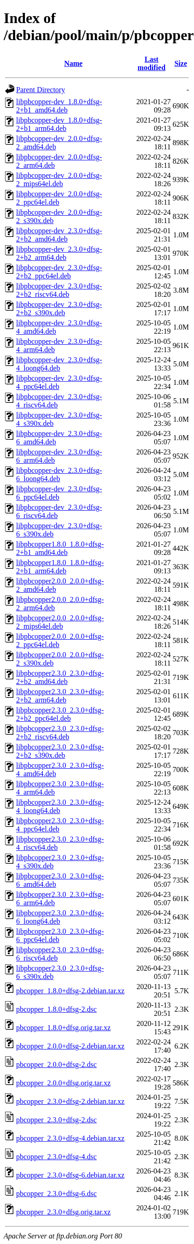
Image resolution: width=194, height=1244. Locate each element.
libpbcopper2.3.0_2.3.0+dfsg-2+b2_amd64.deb (60, 677)
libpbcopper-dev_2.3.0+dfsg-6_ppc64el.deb (59, 493)
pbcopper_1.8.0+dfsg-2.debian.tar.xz (70, 991)
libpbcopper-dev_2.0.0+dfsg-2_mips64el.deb (59, 179)
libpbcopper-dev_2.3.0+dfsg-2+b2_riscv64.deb (59, 290)
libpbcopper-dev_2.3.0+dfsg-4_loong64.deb (59, 364)
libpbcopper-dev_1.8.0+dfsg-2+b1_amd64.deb (59, 106)
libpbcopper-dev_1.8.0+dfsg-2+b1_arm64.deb (59, 124)
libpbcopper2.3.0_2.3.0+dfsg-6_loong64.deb (60, 917)
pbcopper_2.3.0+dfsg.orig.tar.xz (63, 1212)
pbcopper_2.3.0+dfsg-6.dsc (56, 1193)
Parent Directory (40, 90)
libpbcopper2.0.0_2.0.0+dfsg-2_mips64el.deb (60, 622)
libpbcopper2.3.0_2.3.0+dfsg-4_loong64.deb (60, 806)
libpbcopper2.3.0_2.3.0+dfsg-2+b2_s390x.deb (60, 751)
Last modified (151, 63)
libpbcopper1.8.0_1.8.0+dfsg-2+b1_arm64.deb (60, 567)
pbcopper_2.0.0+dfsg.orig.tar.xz (63, 1083)
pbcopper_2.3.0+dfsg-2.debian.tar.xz (70, 1101)
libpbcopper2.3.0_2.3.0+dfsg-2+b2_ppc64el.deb (60, 714)
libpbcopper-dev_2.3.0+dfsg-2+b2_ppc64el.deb (59, 272)
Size (180, 63)
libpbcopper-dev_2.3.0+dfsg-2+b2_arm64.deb (59, 253)
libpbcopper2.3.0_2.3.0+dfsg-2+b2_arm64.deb (60, 696)
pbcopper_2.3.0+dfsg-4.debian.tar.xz (70, 1138)
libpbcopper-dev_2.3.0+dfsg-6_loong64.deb (59, 474)
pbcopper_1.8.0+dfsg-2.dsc (56, 1009)
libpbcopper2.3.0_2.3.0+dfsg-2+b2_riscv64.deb (60, 733)
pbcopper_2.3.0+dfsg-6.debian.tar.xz (70, 1175)
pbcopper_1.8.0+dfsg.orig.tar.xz (63, 1028)
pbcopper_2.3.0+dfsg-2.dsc (56, 1120)
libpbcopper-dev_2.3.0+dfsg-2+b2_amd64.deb (59, 235)
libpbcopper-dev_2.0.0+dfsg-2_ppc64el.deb (59, 198)
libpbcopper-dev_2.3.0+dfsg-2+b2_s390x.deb (59, 309)
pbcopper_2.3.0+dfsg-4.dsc (56, 1157)
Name (73, 63)
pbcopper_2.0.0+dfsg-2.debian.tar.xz (70, 1046)
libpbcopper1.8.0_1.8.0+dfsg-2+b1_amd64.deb (60, 548)
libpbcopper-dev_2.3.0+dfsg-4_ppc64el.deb (59, 382)
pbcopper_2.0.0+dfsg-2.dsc (56, 1064)
